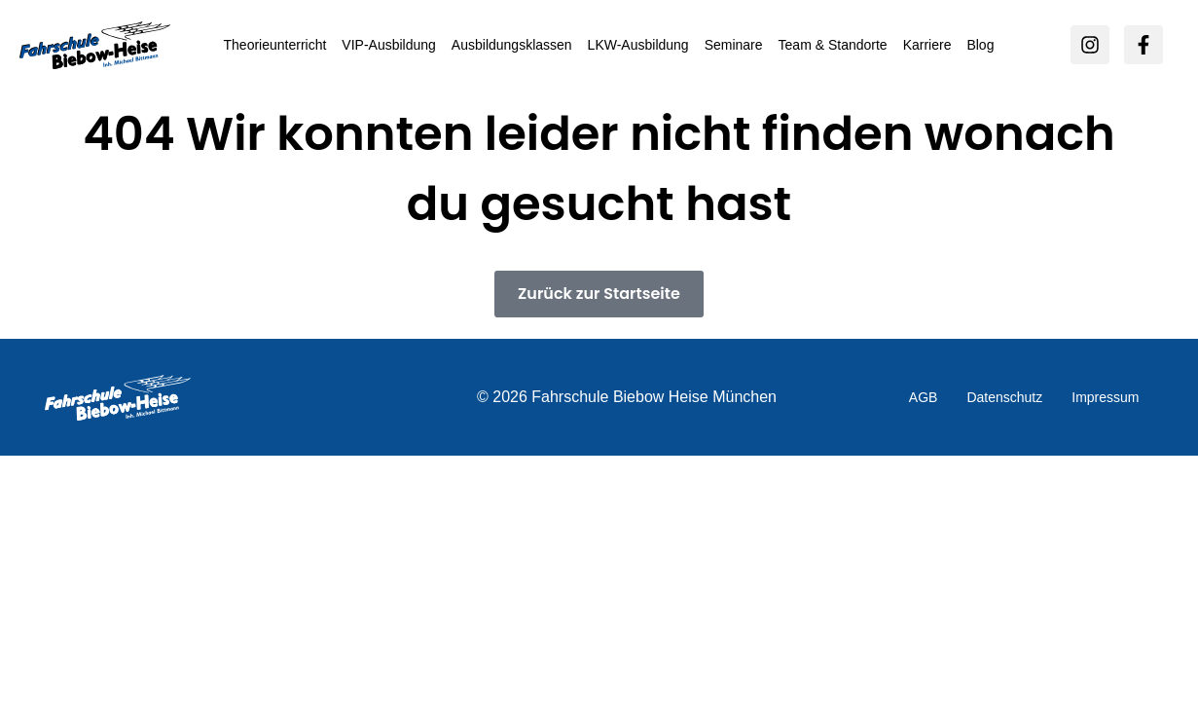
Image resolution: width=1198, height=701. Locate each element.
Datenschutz (1004, 397)
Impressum (1105, 397)
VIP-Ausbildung (389, 45)
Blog (980, 45)
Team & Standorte (833, 45)
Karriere (927, 45)
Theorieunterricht (275, 45)
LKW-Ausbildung (638, 45)
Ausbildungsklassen (512, 45)
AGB (923, 397)
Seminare (734, 45)
